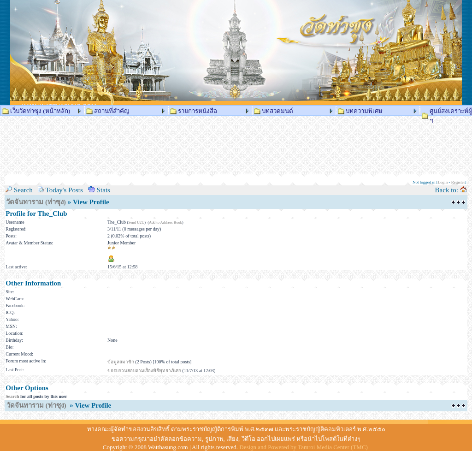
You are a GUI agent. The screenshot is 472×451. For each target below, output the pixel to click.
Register (458, 182)
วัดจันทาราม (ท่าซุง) (36, 202)
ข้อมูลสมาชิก (120, 361)
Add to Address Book (165, 222)
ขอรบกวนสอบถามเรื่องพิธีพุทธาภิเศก (144, 370)
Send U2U (136, 222)
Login (443, 182)
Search (12, 396)
